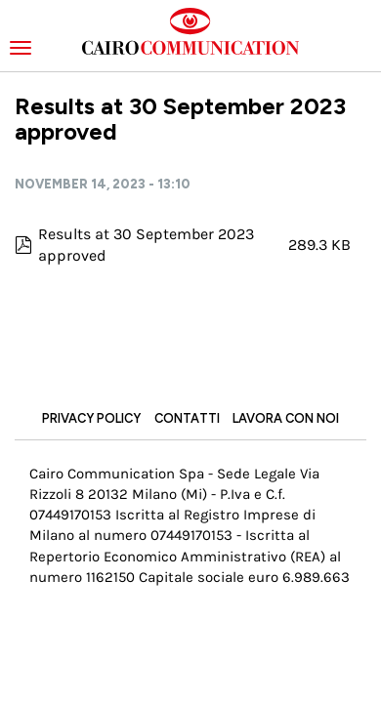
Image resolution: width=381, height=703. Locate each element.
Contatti (187, 418)
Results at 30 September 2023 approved (146, 245)
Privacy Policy (91, 418)
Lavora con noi (286, 418)
